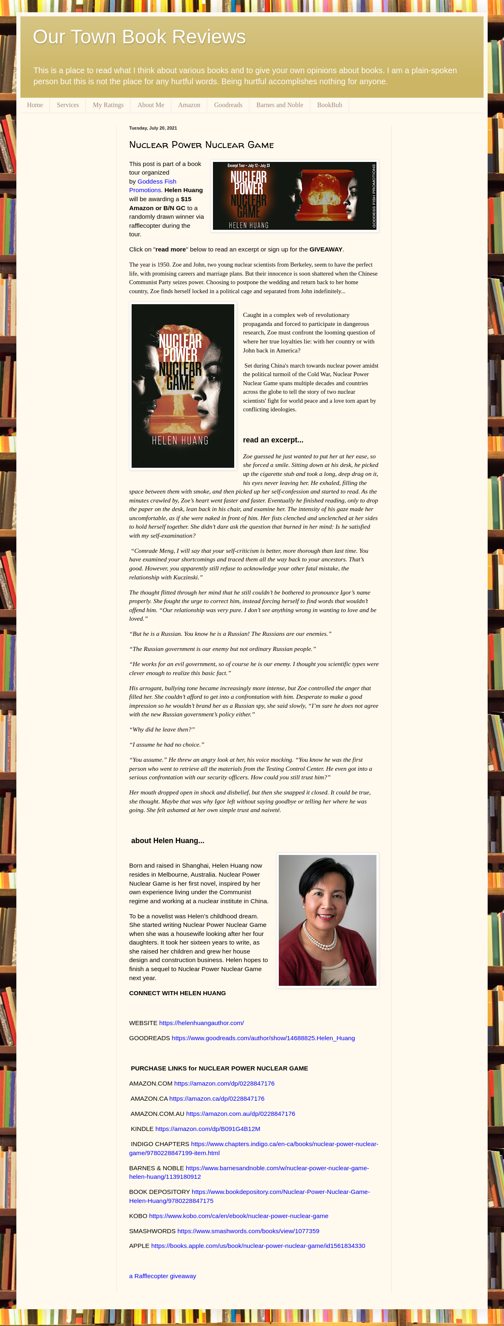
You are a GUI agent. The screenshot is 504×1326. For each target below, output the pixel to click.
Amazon (189, 104)
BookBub (329, 104)
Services (68, 104)
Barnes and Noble (279, 104)
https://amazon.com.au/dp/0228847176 (240, 1113)
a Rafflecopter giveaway (162, 1275)
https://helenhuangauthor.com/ (201, 1022)
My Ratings (108, 104)
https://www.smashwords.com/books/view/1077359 (248, 1230)
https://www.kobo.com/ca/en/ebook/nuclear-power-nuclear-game (239, 1215)
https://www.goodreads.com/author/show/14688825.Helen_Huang (263, 1037)
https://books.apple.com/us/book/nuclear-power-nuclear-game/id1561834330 (258, 1245)
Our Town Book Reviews (139, 36)
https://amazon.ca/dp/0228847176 (216, 1098)
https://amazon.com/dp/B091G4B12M (207, 1128)
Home (35, 104)
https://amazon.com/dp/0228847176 (224, 1083)
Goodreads (228, 104)
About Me (150, 104)
